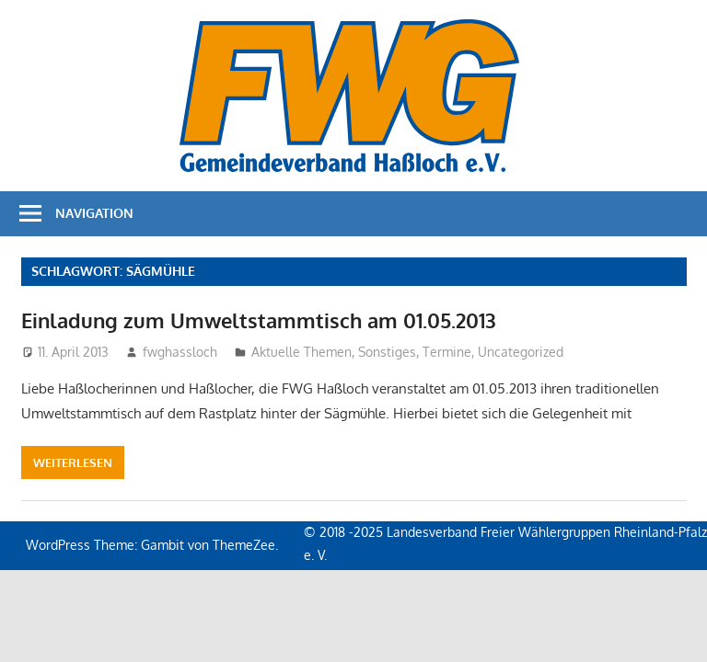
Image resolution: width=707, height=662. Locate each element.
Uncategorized (520, 352)
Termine (447, 352)
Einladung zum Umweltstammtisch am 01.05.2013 (258, 320)
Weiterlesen (72, 462)
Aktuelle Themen (301, 352)
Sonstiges (387, 352)
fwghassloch (180, 352)
